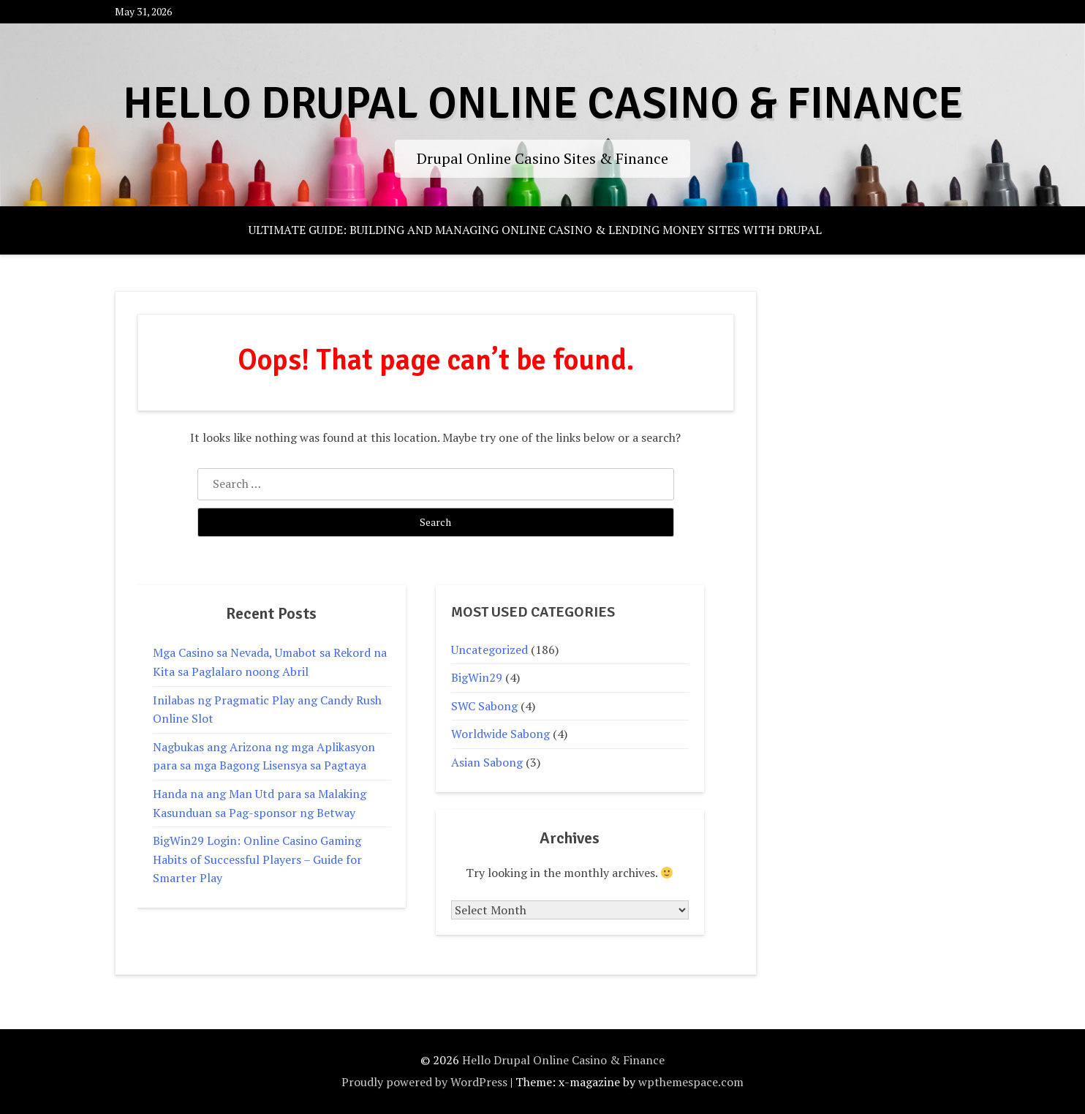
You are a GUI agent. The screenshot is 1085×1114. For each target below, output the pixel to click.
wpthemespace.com (691, 1082)
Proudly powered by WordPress (424, 1082)
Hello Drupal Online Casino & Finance (543, 104)
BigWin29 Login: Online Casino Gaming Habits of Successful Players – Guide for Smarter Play (257, 859)
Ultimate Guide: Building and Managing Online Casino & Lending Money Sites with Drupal (535, 230)
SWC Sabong (484, 706)
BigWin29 (476, 677)
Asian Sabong (487, 762)
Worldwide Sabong (500, 734)
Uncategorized (489, 649)
